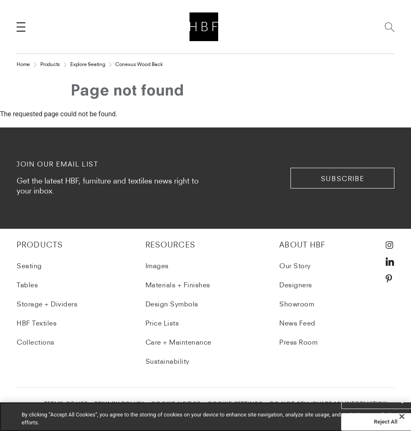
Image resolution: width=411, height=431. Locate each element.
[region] (205, 416)
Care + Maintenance (178, 342)
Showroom (296, 304)
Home (23, 64)
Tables (27, 285)
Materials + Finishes (177, 285)
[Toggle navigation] (20, 27)
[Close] (402, 416)
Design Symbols (171, 304)
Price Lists (162, 323)
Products (50, 64)
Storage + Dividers (47, 304)
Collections (35, 342)
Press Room (298, 342)
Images (157, 265)
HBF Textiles (37, 323)
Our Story (295, 265)
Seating (29, 265)
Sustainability (167, 361)
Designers (295, 285)
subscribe (342, 178)
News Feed (297, 323)
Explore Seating (87, 64)
